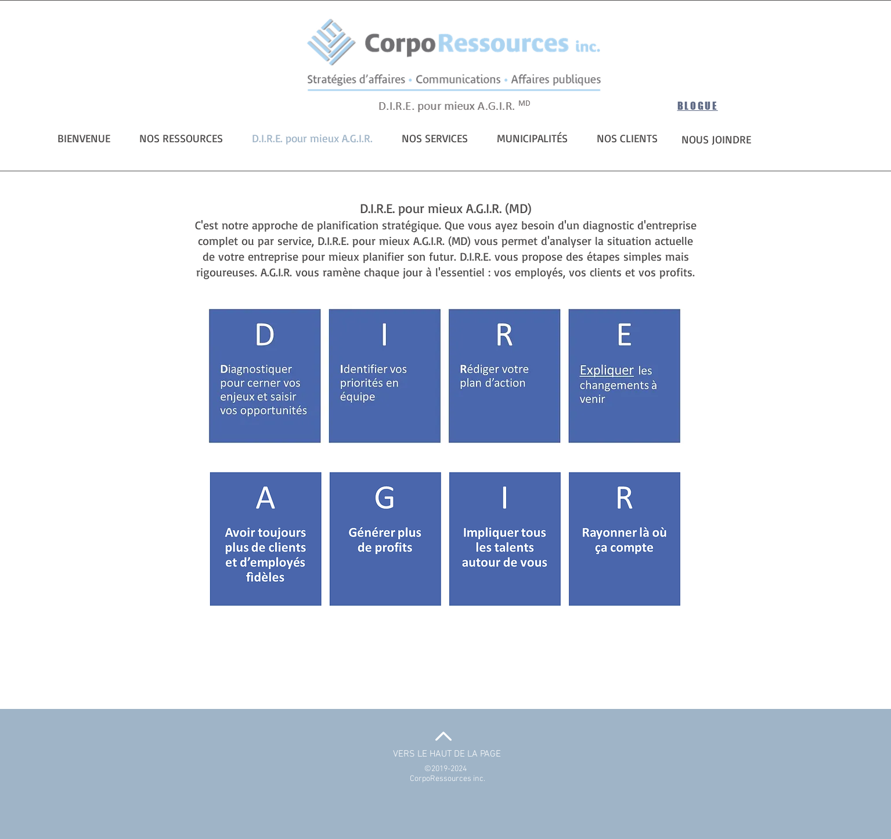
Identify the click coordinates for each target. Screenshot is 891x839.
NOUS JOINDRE (716, 139)
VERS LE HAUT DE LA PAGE (447, 754)
